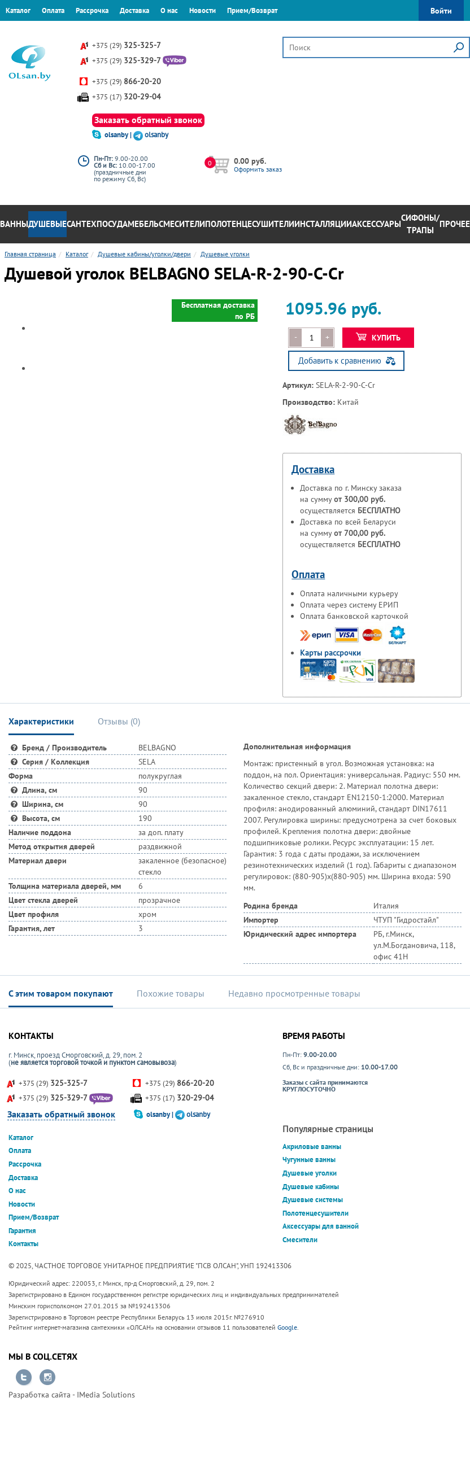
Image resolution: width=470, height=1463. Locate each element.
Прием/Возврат (252, 10)
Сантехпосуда (97, 224)
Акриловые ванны (311, 1146)
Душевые (47, 224)
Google (287, 1327)
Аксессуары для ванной (320, 1226)
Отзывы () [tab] (119, 721)
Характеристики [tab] (41, 721)
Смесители (182, 224)
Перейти (23, 1377)
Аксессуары (376, 224)
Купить (378, 337)
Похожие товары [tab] (170, 993)
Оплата (53, 10)
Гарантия (19, 31)
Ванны (14, 224)
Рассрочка (92, 10)
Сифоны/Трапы (420, 224)
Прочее (454, 224)
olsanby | (119, 134)
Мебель (143, 224)
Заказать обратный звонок (148, 119)
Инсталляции (323, 224)
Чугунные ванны (309, 1159)
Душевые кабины (310, 1186)
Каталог (18, 10)
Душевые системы (312, 1199)
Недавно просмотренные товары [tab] (294, 993)
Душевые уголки (309, 1173)
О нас (169, 10)
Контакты (60, 31)
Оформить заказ (258, 169)
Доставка (134, 10)
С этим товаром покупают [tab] (60, 993)
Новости (202, 10)
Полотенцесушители (249, 224)
